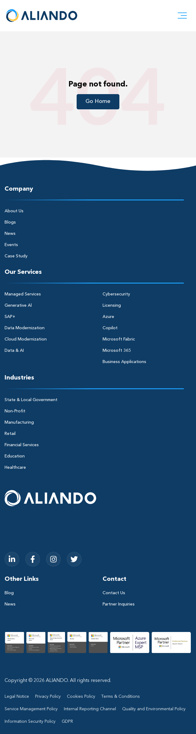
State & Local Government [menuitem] (31, 400)
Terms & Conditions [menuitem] (120, 696)
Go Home (98, 101)
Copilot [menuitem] (110, 328)
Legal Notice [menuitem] (17, 696)
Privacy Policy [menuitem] (48, 696)
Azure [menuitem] (108, 317)
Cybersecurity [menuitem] (116, 294)
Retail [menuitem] (10, 434)
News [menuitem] (10, 233)
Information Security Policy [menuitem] (30, 721)
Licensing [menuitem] (112, 305)
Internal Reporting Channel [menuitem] (90, 709)
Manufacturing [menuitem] (19, 422)
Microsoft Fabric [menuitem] (119, 339)
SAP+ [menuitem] (10, 317)
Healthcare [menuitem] (15, 467)
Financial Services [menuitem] (22, 445)
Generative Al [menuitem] (18, 305)
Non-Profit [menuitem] (15, 411)
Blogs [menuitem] (10, 222)
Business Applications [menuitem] (124, 362)
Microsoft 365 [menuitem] (117, 350)
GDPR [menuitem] (67, 721)
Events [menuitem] (11, 245)
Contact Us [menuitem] (114, 593)
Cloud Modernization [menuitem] (26, 339)
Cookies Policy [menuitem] (81, 696)
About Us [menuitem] (14, 211)
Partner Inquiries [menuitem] (119, 604)
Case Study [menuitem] (16, 256)
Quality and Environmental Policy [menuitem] (154, 709)
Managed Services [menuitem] (23, 294)
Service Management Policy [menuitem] (31, 709)
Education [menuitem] (15, 456)
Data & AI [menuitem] (14, 350)
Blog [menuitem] (9, 593)
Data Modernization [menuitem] (25, 328)
